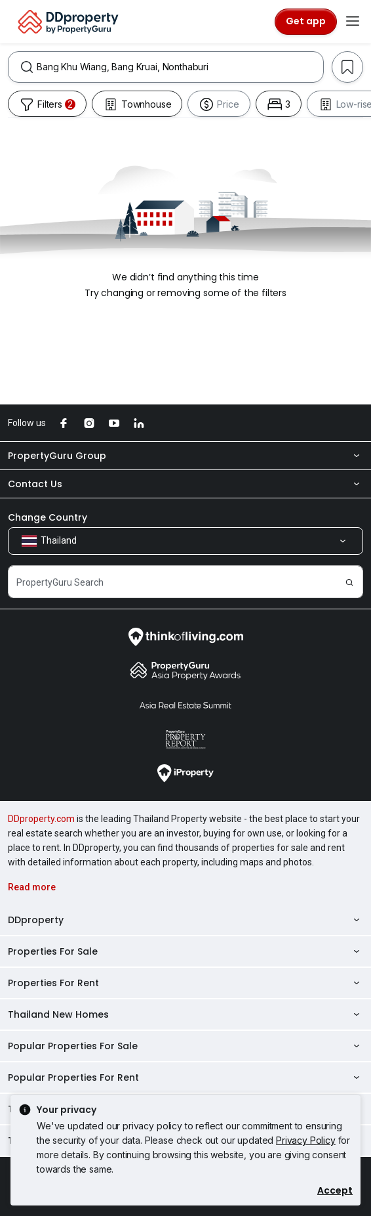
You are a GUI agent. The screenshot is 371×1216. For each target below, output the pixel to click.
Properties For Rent (185, 983)
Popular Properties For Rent (185, 1077)
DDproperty (185, 920)
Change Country (47, 517)
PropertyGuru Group (185, 455)
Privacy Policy (306, 1140)
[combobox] (180, 67)
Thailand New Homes (185, 1014)
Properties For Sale (185, 951)
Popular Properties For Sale (185, 1046)
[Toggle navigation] (353, 21)
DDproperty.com (41, 819)
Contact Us (185, 484)
